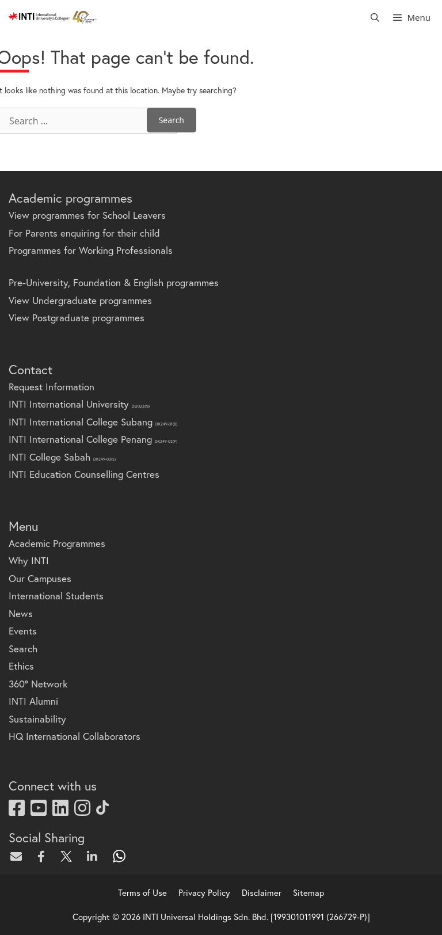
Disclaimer (261, 892)
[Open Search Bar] (375, 17)
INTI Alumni (33, 701)
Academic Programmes (57, 543)
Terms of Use (142, 892)
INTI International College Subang (93, 421)
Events (23, 630)
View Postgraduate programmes (76, 317)
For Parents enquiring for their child (84, 233)
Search (23, 648)
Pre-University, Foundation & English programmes (114, 282)
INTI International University (79, 404)
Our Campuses (40, 578)
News (21, 613)
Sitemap (308, 892)
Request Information (51, 386)
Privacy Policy (204, 892)
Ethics (21, 665)
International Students (56, 595)
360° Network (38, 683)
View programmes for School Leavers (87, 215)
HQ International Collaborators (74, 736)
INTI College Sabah (62, 456)
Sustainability (37, 718)
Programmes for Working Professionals (91, 250)
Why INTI (29, 560)
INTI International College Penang (93, 439)
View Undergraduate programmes (80, 300)
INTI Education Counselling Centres (84, 474)
